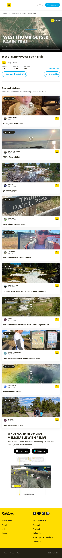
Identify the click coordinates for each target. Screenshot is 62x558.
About (4, 525)
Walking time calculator (43, 537)
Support (36, 525)
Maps (5, 553)
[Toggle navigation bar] (3, 5)
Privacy (12, 553)
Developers (38, 541)
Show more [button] (54, 68)
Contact (36, 529)
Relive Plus (37, 533)
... (9, 13)
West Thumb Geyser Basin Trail (24, 13)
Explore (4, 13)
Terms (19, 553)
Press (4, 533)
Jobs (4, 529)
